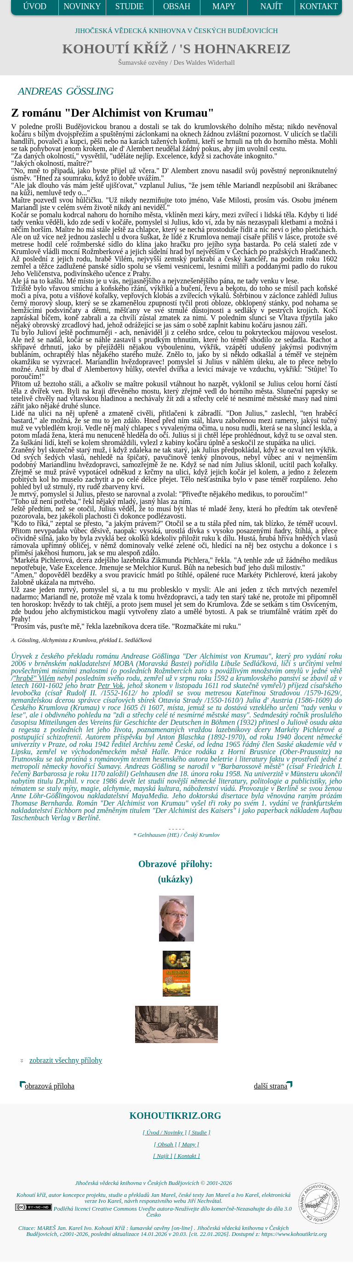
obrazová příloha (49, 1086)
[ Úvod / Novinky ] (164, 1132)
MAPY (223, 6)
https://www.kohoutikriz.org (294, 1234)
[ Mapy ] (188, 1144)
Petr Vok (110, 685)
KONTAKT (319, 6)
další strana (270, 1086)
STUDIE (129, 6)
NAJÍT (271, 6)
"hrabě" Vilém (34, 678)
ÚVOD (34, 6)
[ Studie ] (199, 1132)
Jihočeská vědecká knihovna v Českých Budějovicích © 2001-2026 (153, 1183)
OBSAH (176, 6)
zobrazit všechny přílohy (65, 1060)
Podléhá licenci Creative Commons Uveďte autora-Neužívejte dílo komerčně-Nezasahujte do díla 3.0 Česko (153, 1212)
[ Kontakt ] (187, 1156)
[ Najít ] (162, 1156)
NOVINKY (82, 6)
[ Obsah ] (165, 1144)
